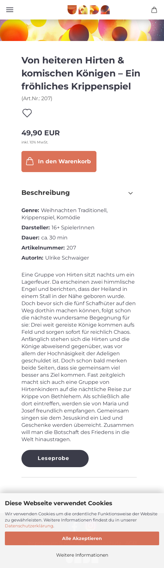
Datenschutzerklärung (29, 525)
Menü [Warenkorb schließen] (9, 9)
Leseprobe (53, 458)
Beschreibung (45, 192)
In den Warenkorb (58, 161)
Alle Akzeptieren (82, 538)
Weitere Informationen (82, 555)
